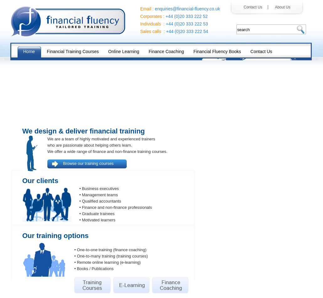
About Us (280, 7)
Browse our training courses (88, 163)
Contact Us (254, 7)
